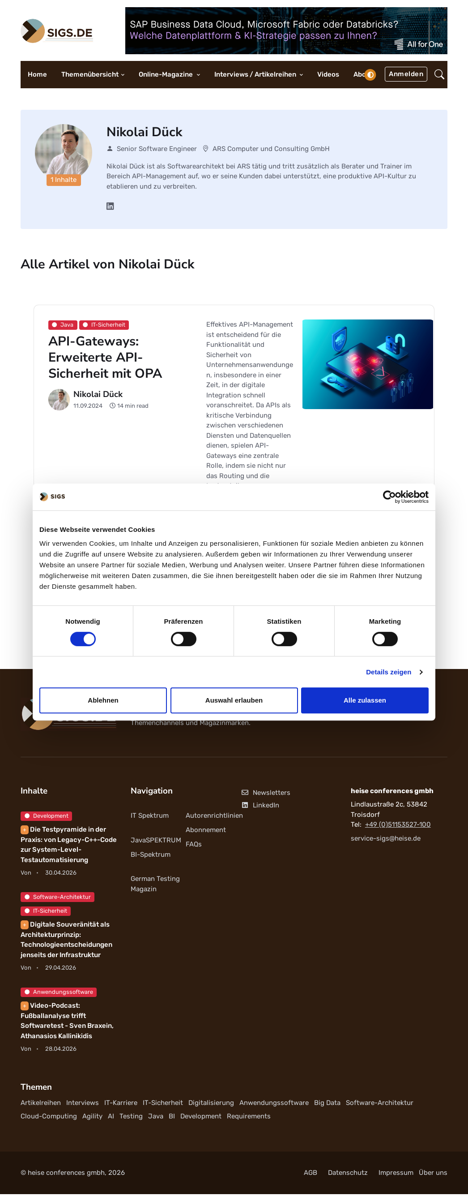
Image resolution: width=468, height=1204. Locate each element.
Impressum (396, 1173)
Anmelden (406, 74)
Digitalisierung (211, 1103)
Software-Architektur (58, 896)
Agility (92, 1116)
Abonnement (206, 830)
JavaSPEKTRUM (156, 840)
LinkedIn (260, 805)
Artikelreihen (41, 1103)
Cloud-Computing (49, 1116)
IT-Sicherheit (46, 910)
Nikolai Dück (98, 394)
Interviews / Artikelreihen (256, 74)
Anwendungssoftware (59, 991)
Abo (359, 74)
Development (46, 815)
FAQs (194, 844)
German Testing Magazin (155, 884)
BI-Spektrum (150, 854)
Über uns (433, 1173)
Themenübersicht (90, 74)
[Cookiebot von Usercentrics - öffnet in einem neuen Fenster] (389, 497)
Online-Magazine (166, 74)
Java (155, 1116)
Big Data (327, 1103)
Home (37, 74)
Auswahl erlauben (234, 700)
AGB (310, 1173)
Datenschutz (348, 1173)
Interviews (82, 1103)
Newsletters (265, 793)
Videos (328, 74)
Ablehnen (103, 700)
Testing (131, 1116)
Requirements (249, 1116)
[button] (439, 74)
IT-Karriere (120, 1103)
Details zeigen (388, 672)
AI (111, 1116)
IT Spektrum (150, 815)
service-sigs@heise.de (386, 838)
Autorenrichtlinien (214, 815)
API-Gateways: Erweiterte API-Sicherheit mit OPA (105, 357)
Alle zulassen (365, 700)
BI (172, 1116)
